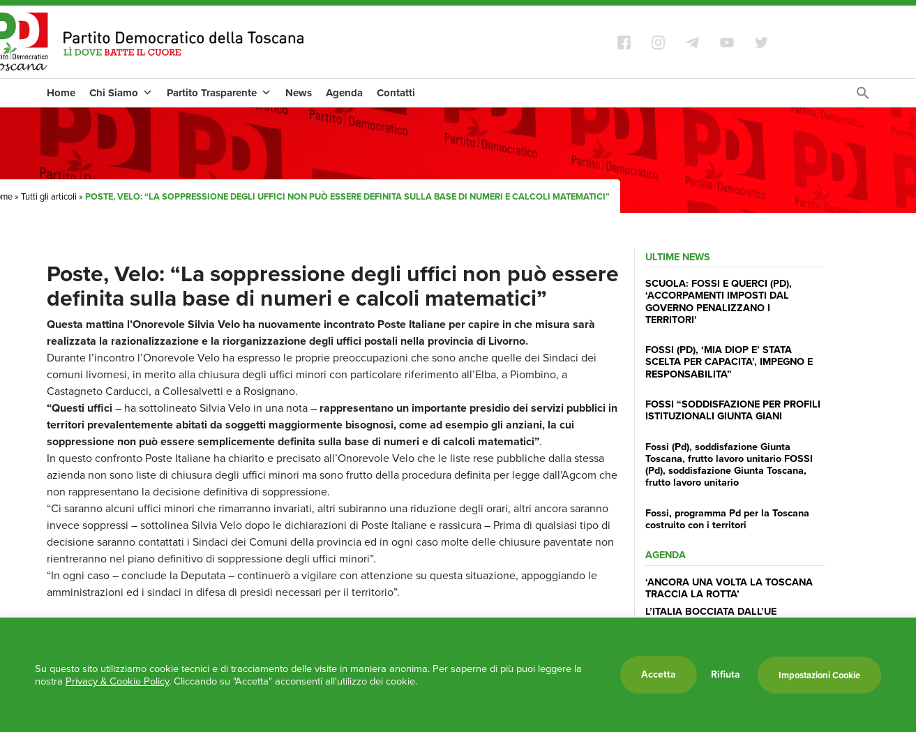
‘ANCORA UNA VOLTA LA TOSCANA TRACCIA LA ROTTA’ (729, 588)
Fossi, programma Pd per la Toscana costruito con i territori (727, 518)
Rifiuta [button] (725, 674)
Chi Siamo (121, 92)
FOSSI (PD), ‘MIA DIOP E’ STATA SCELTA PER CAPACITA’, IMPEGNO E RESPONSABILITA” (729, 362)
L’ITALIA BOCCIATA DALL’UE (710, 611)
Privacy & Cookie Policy (117, 681)
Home (61, 92)
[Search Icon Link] (863, 96)
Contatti (396, 92)
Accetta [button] (658, 674)
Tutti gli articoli (49, 196)
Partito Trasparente (219, 92)
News (298, 92)
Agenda (344, 92)
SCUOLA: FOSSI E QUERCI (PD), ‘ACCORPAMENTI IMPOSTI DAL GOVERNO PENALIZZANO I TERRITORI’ (718, 301)
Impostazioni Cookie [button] (819, 675)
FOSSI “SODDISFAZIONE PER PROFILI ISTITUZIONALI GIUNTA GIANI (732, 410)
